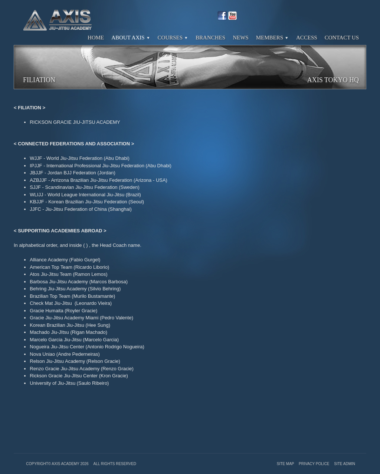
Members (272, 38)
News (241, 38)
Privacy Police (314, 464)
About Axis (130, 38)
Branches (210, 38)
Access (306, 38)
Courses (173, 38)
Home (96, 38)
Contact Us (342, 38)
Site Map (286, 464)
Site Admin (344, 464)
